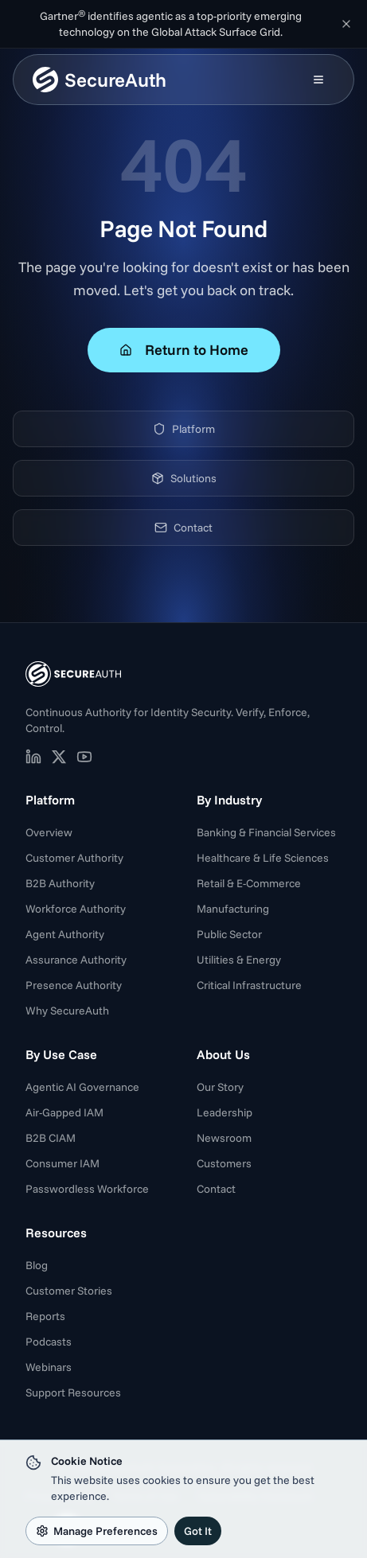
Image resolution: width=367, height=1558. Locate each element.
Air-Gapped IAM (64, 1112)
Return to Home (183, 350)
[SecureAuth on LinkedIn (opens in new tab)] (33, 757)
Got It (198, 1531)
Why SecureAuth (67, 1010)
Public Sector (229, 934)
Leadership (224, 1112)
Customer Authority (74, 858)
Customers (224, 1163)
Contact (183, 527)
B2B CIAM (50, 1138)
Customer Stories (68, 1290)
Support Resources (73, 1392)
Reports (45, 1316)
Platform (184, 429)
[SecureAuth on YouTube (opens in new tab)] (84, 757)
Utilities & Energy (239, 959)
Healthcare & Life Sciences (263, 858)
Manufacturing (233, 909)
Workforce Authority (75, 909)
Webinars (48, 1367)
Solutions (184, 478)
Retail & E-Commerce (249, 883)
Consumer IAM (62, 1163)
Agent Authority (64, 934)
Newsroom (224, 1138)
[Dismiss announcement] (346, 24)
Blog (36, 1265)
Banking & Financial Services (266, 832)
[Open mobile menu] (318, 79)
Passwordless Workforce (87, 1189)
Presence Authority (73, 985)
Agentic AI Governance (82, 1087)
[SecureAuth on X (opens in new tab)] (59, 757)
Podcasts (48, 1341)
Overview (48, 832)
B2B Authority (60, 883)
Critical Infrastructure (249, 985)
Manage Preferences (97, 1531)
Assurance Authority (76, 959)
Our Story (220, 1087)
